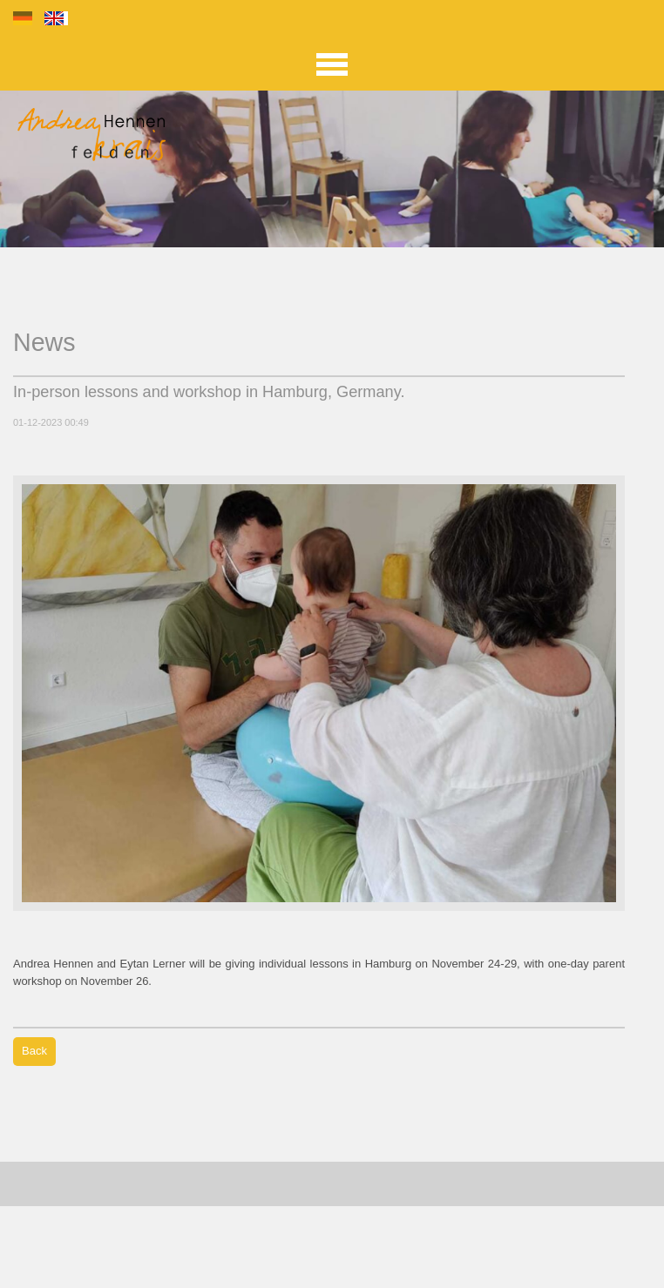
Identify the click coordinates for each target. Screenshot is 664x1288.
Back (34, 1050)
